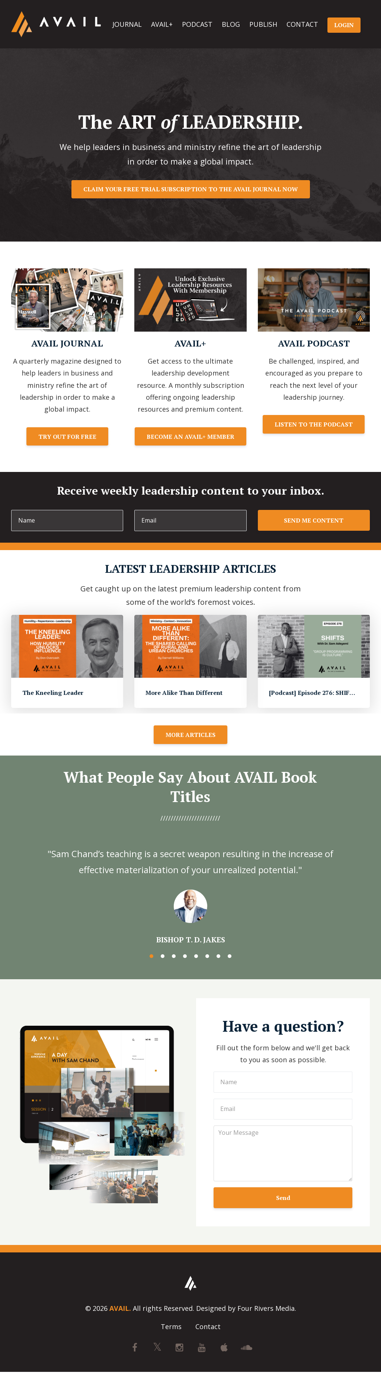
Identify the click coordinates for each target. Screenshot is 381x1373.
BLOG (231, 24)
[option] (190, 889)
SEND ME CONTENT (313, 520)
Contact (208, 1327)
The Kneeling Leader (52, 693)
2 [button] (162, 956)
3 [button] (174, 956)
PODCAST (197, 24)
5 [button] (196, 956)
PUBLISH (263, 24)
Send (283, 1198)
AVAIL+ (162, 24)
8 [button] (229, 956)
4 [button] (185, 956)
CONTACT (302, 24)
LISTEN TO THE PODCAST (314, 424)
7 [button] (218, 956)
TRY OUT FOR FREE (67, 436)
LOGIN (344, 25)
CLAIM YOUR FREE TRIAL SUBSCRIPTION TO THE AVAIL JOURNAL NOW (190, 189)
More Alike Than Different (183, 693)
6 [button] (207, 956)
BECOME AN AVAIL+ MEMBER (190, 436)
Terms (171, 1327)
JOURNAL (127, 24)
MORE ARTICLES (190, 735)
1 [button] (151, 956)
